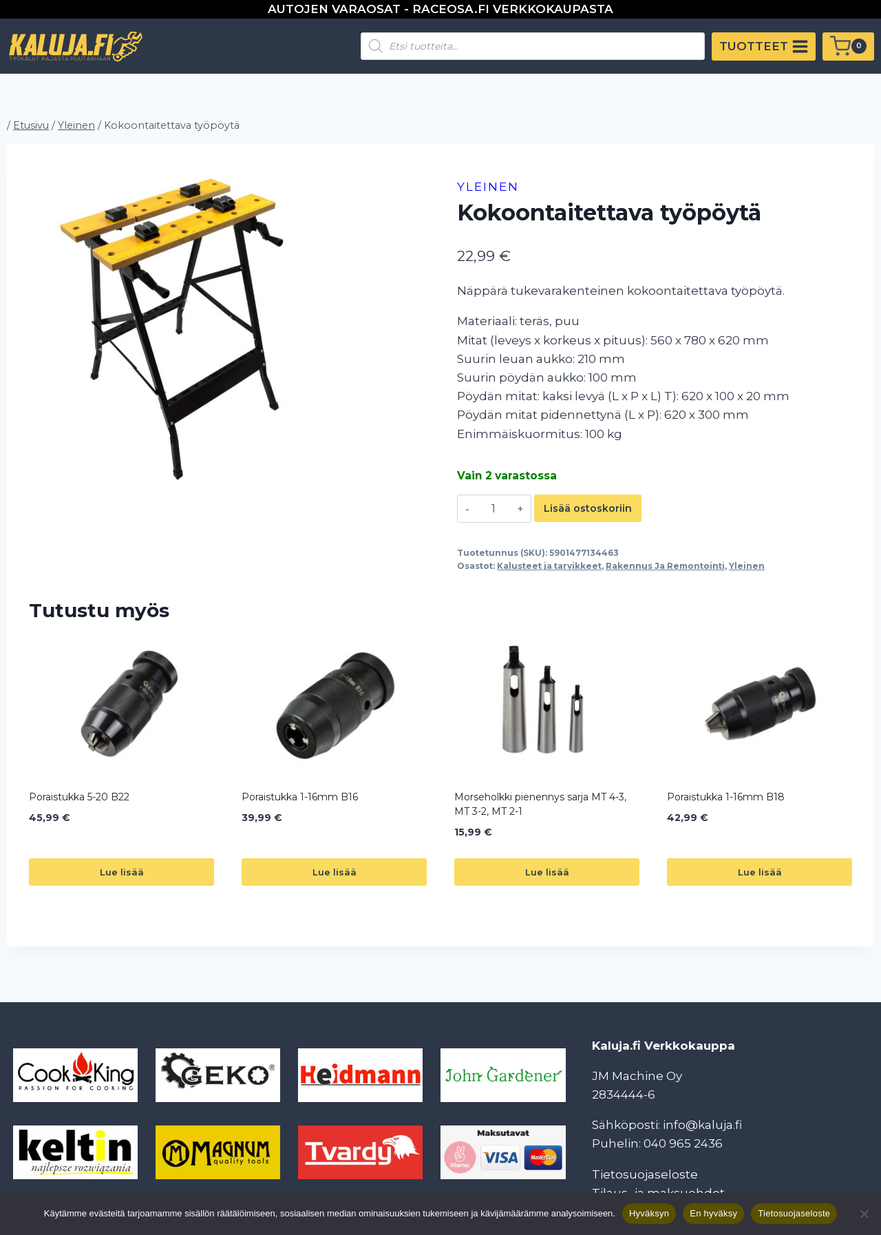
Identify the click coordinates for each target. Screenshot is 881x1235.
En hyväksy (713, 1213)
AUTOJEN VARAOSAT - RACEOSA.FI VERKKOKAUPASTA (440, 9)
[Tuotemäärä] (493, 508)
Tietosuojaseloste (645, 1174)
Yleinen (488, 187)
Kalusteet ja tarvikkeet (549, 566)
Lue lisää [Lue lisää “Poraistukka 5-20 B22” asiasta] (122, 872)
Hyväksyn (649, 1213)
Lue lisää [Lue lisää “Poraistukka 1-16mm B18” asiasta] (760, 872)
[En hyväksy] (864, 1214)
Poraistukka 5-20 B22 (79, 797)
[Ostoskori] (848, 46)
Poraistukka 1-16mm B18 (726, 797)
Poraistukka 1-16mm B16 (300, 797)
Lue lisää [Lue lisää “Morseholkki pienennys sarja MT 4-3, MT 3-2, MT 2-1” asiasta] (547, 872)
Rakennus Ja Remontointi (665, 566)
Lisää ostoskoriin (588, 508)
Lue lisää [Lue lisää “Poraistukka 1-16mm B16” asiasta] (334, 872)
